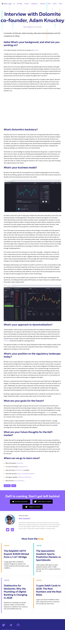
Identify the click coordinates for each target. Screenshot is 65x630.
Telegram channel (32, 506)
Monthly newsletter (20, 501)
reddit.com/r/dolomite (24, 477)
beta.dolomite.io (23, 467)
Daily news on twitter (43, 501)
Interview (7, 485)
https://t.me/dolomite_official (26, 474)
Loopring (47, 412)
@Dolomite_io (19, 470)
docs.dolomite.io (19, 481)
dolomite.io (20, 463)
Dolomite (35, 50)
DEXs (13, 485)
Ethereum (7, 341)
